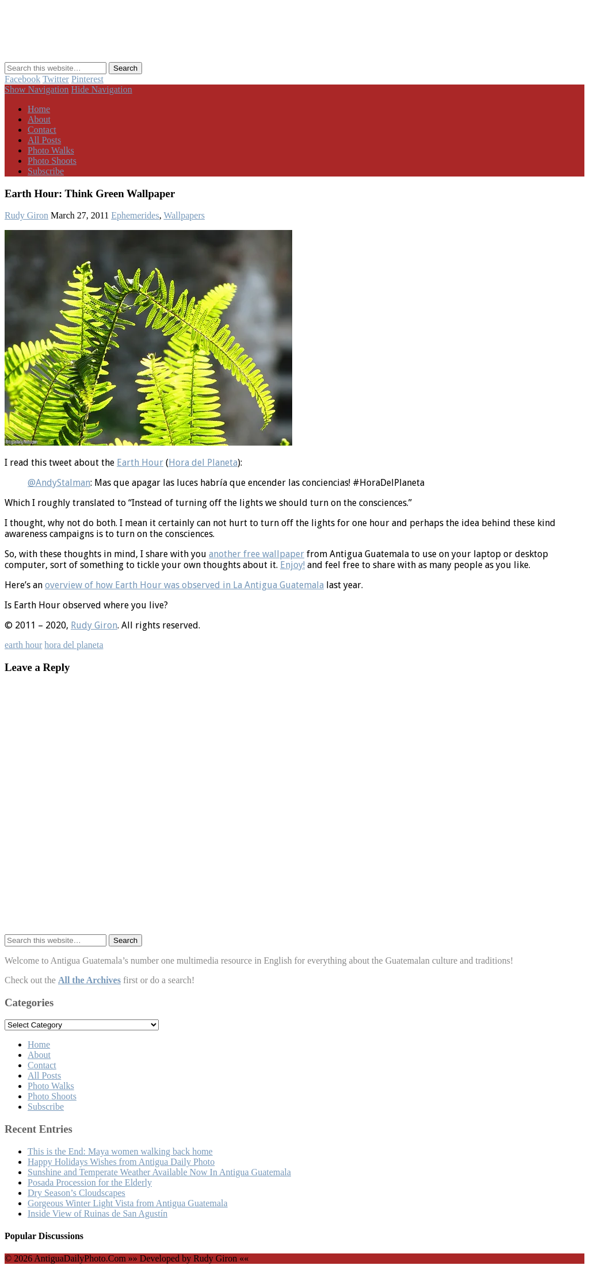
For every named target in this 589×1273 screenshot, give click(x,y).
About (39, 119)
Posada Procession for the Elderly (90, 1182)
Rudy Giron (26, 215)
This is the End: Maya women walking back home (120, 1151)
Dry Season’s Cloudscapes (76, 1193)
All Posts (44, 140)
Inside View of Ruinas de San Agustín (97, 1213)
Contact (42, 130)
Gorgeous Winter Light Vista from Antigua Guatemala (128, 1203)
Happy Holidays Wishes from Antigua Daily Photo (121, 1162)
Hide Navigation (101, 89)
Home (39, 109)
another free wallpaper (256, 554)
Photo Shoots (52, 161)
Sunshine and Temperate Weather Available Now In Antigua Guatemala (159, 1172)
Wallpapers (184, 215)
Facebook (22, 79)
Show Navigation (37, 89)
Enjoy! (292, 564)
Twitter (56, 79)
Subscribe (46, 171)
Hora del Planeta (203, 462)
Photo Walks (51, 150)
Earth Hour (140, 462)
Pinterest (87, 79)
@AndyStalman (59, 482)
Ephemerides (135, 215)
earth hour (23, 645)
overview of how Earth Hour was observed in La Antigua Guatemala (184, 585)
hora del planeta (73, 645)
